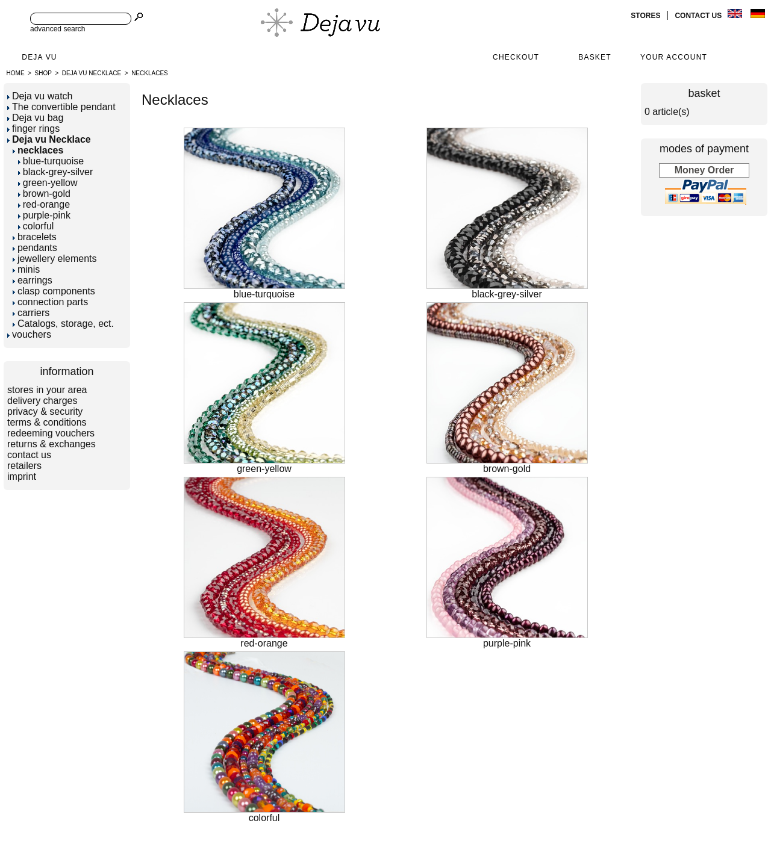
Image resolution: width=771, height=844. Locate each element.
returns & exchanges (51, 444)
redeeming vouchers (51, 433)
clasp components (54, 291)
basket (704, 93)
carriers (31, 313)
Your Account (673, 57)
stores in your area (47, 390)
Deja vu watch (40, 96)
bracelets (35, 237)
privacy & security (45, 411)
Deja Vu (39, 57)
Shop (43, 73)
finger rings (33, 128)
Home (16, 73)
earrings (32, 280)
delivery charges (42, 401)
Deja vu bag (35, 118)
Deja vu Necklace (91, 73)
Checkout (516, 57)
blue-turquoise (51, 161)
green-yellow (48, 183)
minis (26, 269)
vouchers (29, 334)
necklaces (149, 73)
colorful (36, 226)
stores (646, 15)
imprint (21, 476)
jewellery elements (55, 258)
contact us (699, 15)
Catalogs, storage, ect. (63, 323)
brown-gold (44, 193)
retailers (24, 466)
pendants (35, 248)
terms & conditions (47, 422)
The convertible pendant (61, 107)
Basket (594, 57)
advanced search (57, 29)
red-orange (44, 204)
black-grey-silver (55, 172)
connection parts (50, 302)
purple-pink (44, 215)
